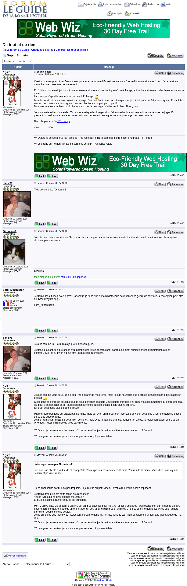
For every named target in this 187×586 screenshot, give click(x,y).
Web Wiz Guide (104, 580)
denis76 (7, 183)
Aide (166, 4)
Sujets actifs (86, 4)
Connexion (133, 13)
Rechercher (150, 4)
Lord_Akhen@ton (13, 289)
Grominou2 (10, 231)
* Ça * (6, 72)
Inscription (115, 13)
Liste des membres (110, 4)
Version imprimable (17, 556)
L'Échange (63, 121)
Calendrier (132, 4)
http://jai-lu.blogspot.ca (73, 277)
